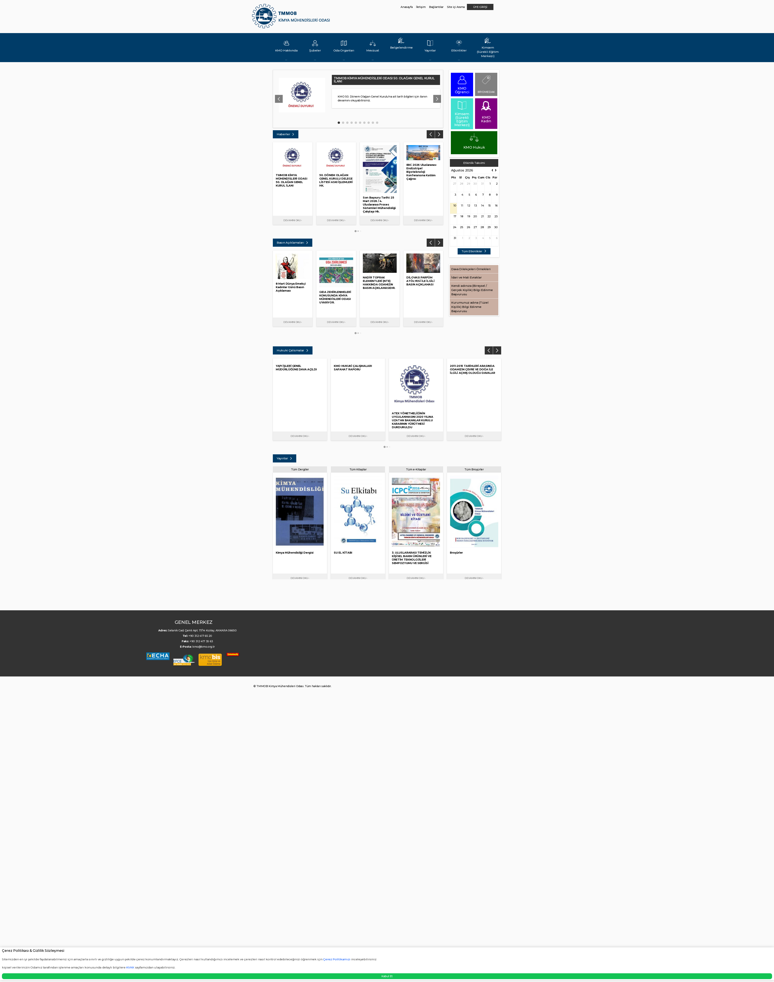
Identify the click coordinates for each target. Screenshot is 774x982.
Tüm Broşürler (474, 469)
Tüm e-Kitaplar (416, 469)
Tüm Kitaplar (358, 469)
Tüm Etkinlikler (473, 251)
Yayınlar (284, 458)
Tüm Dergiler (300, 469)
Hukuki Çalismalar (293, 350)
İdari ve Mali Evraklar (466, 277)
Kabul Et (387, 976)
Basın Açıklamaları (292, 242)
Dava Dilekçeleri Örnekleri (471, 269)
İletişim (421, 7)
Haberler (286, 134)
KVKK (130, 967)
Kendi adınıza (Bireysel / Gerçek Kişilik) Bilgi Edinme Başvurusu (472, 290)
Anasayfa (407, 7)
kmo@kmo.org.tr (203, 646)
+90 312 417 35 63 (201, 641)
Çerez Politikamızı (337, 959)
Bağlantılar (436, 7)
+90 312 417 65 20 (200, 636)
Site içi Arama (456, 7)
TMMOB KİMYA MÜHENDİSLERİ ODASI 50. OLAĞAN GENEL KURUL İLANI (384, 79)
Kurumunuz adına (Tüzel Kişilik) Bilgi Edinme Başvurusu (469, 307)
